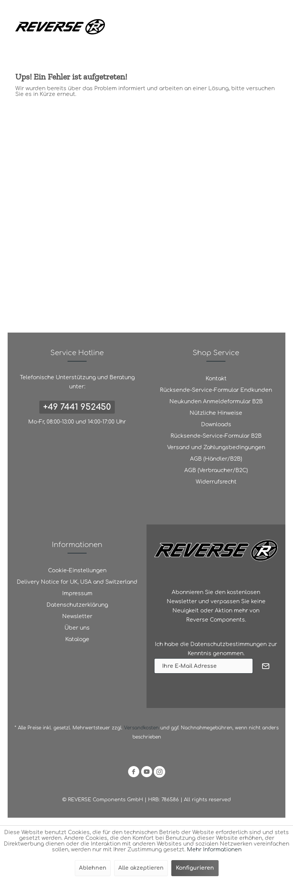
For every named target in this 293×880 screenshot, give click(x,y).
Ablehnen (92, 868)
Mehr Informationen (214, 849)
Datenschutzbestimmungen (228, 644)
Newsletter (77, 616)
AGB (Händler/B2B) (216, 459)
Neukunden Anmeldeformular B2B (216, 401)
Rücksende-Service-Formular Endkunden (216, 390)
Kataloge (77, 639)
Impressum (77, 593)
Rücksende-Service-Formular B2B (216, 436)
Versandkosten (141, 728)
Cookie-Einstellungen (77, 570)
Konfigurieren (195, 868)
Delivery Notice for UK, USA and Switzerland (77, 582)
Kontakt (216, 379)
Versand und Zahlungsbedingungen (216, 447)
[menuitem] (216, 379)
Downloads (216, 424)
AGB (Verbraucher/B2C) (216, 470)
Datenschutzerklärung (77, 605)
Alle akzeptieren (141, 868)
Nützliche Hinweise (216, 413)
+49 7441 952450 (77, 407)
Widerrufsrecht (216, 482)
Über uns (77, 628)
